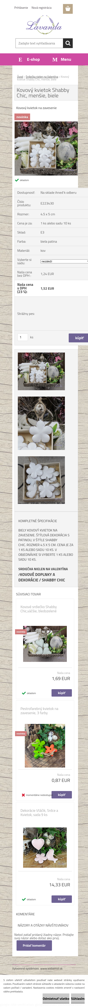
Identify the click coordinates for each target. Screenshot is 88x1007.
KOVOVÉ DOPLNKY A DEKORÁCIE (36, 577)
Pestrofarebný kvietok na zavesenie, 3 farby (40, 711)
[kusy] (22, 337)
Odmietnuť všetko (56, 998)
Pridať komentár (34, 945)
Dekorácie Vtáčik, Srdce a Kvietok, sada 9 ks (39, 812)
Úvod (20, 77)
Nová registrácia (42, 7)
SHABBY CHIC (53, 580)
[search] (68, 43)
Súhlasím (78, 998)
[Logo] (44, 24)
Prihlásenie (21, 7)
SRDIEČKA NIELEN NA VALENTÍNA (43, 568)
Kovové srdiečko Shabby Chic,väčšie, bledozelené (39, 609)
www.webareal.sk (51, 968)
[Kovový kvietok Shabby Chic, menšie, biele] (46, 123)
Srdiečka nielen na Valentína (42, 77)
